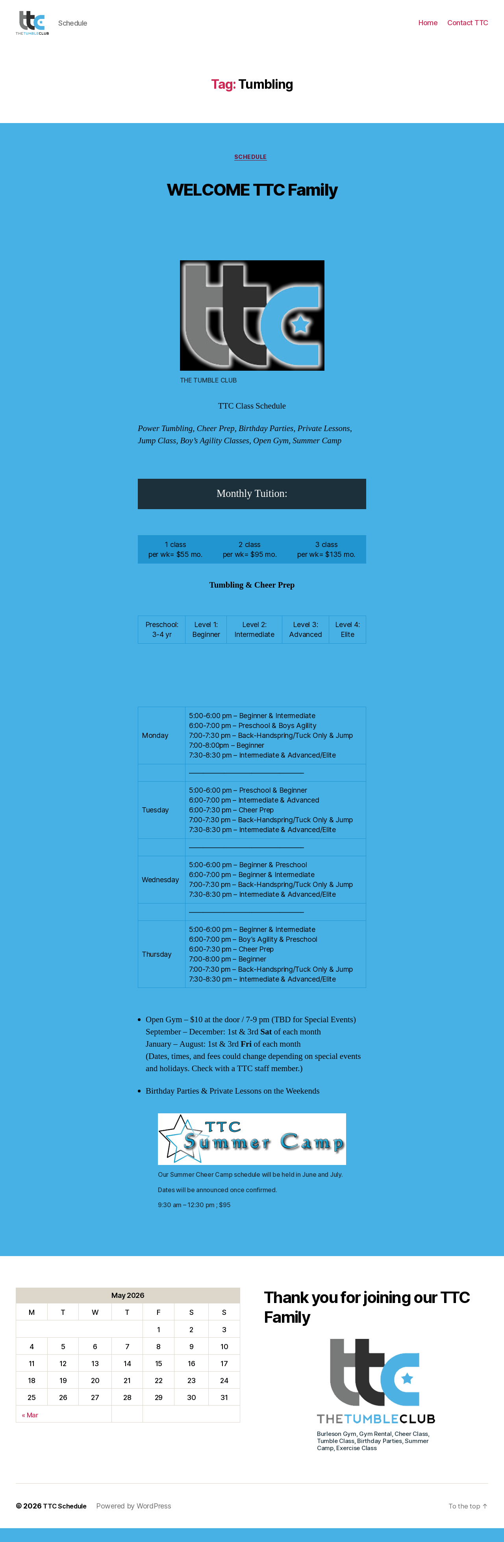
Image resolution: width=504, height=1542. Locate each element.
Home (428, 28)
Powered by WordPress (138, 1520)
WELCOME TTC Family (252, 200)
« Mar (31, 1428)
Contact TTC (467, 28)
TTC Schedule (67, 1520)
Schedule (252, 170)
